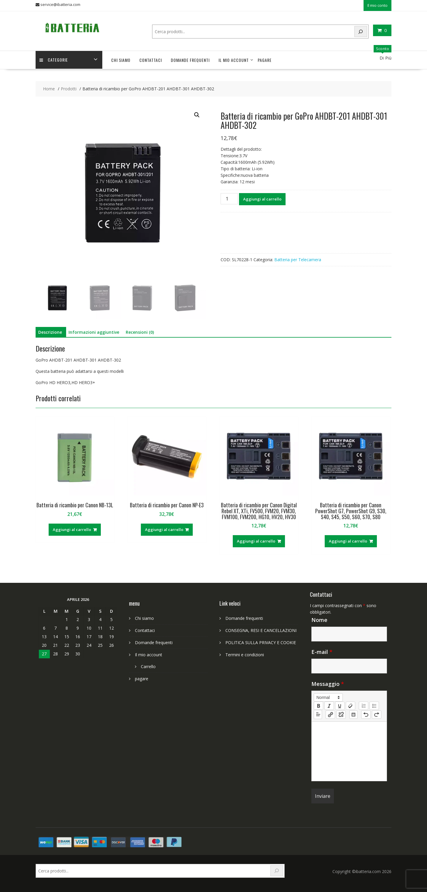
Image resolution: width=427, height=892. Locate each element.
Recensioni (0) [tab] (140, 331)
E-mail (321, 651)
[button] (197, 114)
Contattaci (150, 59)
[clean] (350, 705)
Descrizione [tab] (50, 331)
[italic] (329, 705)
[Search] (360, 30)
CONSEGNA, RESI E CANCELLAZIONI (261, 630)
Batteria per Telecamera (297, 258)
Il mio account (234, 59)
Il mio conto (377, 5)
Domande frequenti (190, 59)
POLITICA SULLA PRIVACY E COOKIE (260, 642)
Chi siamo (120, 59)
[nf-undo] (366, 714)
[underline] (340, 705)
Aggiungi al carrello (262, 198)
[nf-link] (330, 714)
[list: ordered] (363, 705)
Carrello (148, 666)
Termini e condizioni (244, 654)
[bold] (318, 705)
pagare (265, 59)
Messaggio (327, 683)
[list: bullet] (374, 705)
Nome (319, 619)
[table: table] (353, 714)
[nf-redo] (376, 714)
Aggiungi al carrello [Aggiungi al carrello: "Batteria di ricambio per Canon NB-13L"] (72, 528)
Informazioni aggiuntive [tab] (93, 331)
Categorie (54, 59)
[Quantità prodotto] (229, 197)
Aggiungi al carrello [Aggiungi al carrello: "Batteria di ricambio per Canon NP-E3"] (164, 528)
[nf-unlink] (341, 714)
